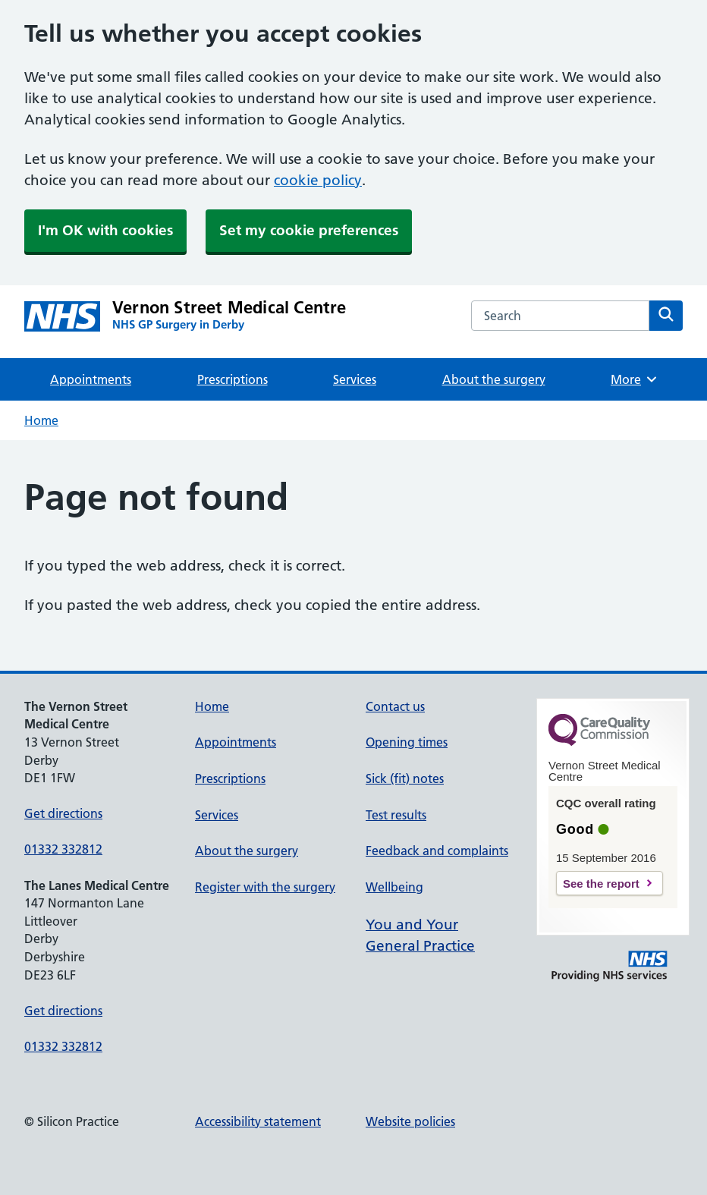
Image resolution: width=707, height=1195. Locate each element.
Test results (396, 814)
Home (41, 420)
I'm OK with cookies (105, 230)
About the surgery (493, 379)
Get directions (63, 813)
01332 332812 (63, 849)
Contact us (395, 706)
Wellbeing (394, 887)
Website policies (410, 1121)
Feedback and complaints (437, 850)
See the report (601, 883)
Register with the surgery (265, 887)
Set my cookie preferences (308, 230)
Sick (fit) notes (405, 778)
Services (354, 379)
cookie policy (318, 180)
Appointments (90, 379)
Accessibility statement (258, 1121)
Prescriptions (232, 379)
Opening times (407, 742)
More (634, 379)
